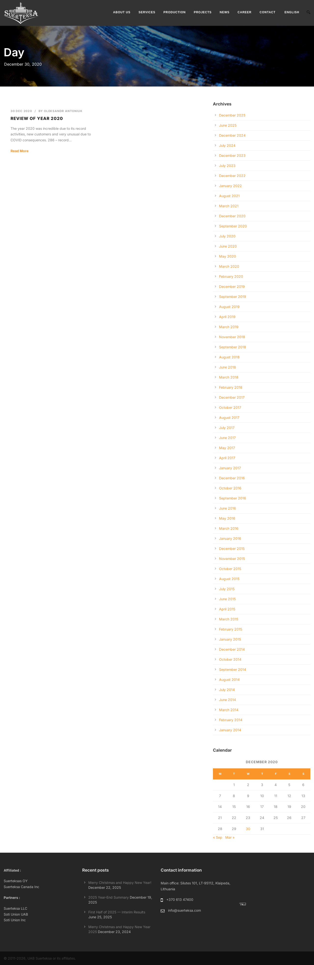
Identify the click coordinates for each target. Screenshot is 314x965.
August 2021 (229, 196)
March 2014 (228, 710)
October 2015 (230, 569)
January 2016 (230, 538)
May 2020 (227, 256)
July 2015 (227, 589)
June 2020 (228, 246)
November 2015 (232, 558)
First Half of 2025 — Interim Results (116, 912)
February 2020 (231, 276)
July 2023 (227, 165)
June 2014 (227, 700)
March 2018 (228, 377)
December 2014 (232, 649)
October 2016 (230, 488)
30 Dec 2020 (21, 111)
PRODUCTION (174, 12)
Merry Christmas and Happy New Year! (119, 882)
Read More (19, 151)
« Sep (217, 837)
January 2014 (230, 730)
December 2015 (232, 548)
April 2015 (227, 609)
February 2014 (230, 720)
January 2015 (230, 639)
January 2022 (230, 186)
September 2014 (232, 669)
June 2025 (227, 125)
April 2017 (227, 458)
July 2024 (227, 145)
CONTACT (267, 12)
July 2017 (227, 427)
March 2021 (228, 206)
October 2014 (230, 659)
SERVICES (147, 12)
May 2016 (227, 518)
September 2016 (232, 498)
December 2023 (232, 155)
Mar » (230, 837)
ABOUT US (122, 12)
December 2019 (232, 286)
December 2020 (232, 216)
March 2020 (229, 266)
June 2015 (227, 599)
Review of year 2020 (37, 118)
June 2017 (227, 438)
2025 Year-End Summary (108, 897)
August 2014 (229, 679)
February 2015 (230, 629)
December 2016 (232, 478)
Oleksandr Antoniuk (63, 111)
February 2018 (230, 387)
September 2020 (233, 226)
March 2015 (228, 619)
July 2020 (227, 236)
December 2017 (232, 397)
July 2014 (227, 689)
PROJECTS (203, 12)
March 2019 (228, 327)
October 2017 (230, 407)
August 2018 (229, 357)
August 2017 (229, 417)
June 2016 (227, 508)
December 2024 (232, 135)
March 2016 (228, 528)
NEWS (225, 12)
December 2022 (232, 176)
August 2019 (229, 307)
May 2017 (227, 448)
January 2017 (230, 468)
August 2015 (229, 579)
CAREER (245, 12)
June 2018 (227, 367)
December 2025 (232, 115)
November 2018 (232, 337)
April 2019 (227, 317)
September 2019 (232, 296)
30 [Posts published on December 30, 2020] (248, 829)
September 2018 (232, 347)
